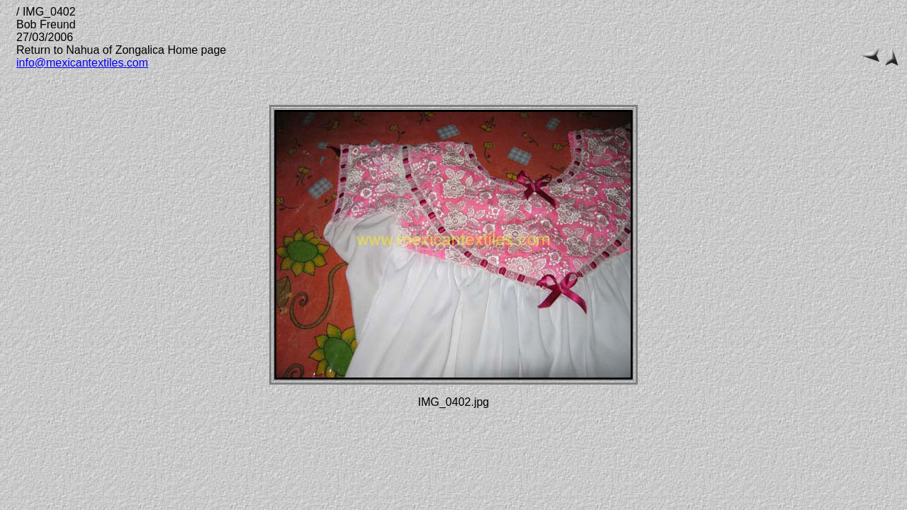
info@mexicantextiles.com (82, 63)
